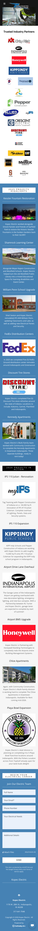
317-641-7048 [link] (19, 911)
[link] (19, 4)
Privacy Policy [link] (18, 869)
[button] (4, 4)
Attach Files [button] (9, 852)
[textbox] (19, 792)
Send (19, 860)
